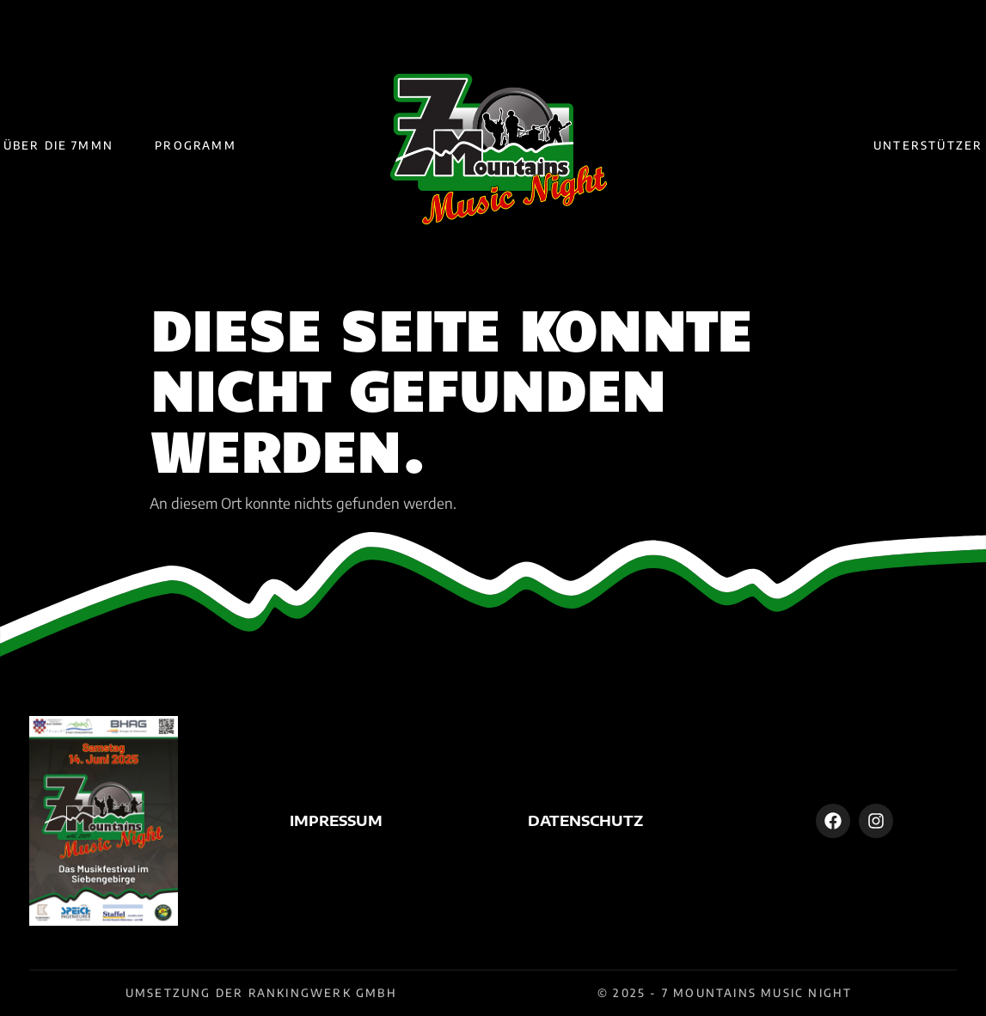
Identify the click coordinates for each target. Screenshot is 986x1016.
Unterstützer (928, 145)
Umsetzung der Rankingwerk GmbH (261, 993)
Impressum (336, 820)
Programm (195, 145)
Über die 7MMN (58, 145)
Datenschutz (585, 820)
